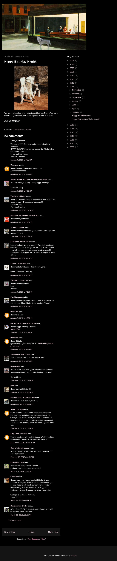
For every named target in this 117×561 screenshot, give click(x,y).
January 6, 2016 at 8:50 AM (21, 160)
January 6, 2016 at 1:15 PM (21, 222)
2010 (72, 143)
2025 (72, 61)
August (75, 101)
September (77, 97)
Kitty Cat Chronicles (18, 434)
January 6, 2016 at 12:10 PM (21, 210)
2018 (72, 79)
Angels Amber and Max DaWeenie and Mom (28, 179)
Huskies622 (15, 366)
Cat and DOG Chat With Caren (23, 323)
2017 (72, 83)
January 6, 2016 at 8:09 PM (21, 306)
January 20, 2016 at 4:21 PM (21, 404)
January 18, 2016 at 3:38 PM (21, 392)
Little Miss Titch (17, 462)
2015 (72, 125)
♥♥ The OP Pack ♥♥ (18, 263)
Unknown (14, 165)
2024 (72, 64)
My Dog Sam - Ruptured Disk (22, 397)
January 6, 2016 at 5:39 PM (21, 275)
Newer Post (9, 532)
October (75, 94)
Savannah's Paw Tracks (20, 354)
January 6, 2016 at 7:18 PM (21, 292)
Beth (12, 386)
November (76, 90)
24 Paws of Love (17, 227)
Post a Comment (14, 520)
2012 (72, 136)
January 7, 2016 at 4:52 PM (21, 318)
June (74, 105)
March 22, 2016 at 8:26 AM (20, 515)
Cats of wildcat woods (19, 448)
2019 (72, 76)
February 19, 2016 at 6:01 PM (22, 457)
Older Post (53, 532)
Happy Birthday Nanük (81, 115)
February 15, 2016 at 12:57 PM (22, 443)
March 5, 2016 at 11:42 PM (21, 472)
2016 (72, 87)
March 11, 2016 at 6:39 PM (21, 501)
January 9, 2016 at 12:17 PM (21, 380)
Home (32, 532)
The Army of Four (17, 196)
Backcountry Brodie (18, 506)
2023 (72, 68)
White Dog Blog (17, 409)
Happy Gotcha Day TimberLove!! (85, 119)
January (75, 112)
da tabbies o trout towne (20, 242)
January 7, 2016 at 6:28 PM (21, 333)
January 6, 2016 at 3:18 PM (21, 258)
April (74, 109)
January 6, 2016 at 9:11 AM (21, 174)
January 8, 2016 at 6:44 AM (21, 349)
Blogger (74, 556)
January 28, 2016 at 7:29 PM (21, 428)
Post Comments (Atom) (36, 539)
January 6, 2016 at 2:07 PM (21, 236)
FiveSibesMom (16, 297)
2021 (72, 72)
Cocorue (14, 477)
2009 (72, 147)
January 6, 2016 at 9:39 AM (21, 191)
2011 (72, 140)
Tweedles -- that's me (19, 280)
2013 (72, 132)
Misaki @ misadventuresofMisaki (24, 215)
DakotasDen (15, 329)
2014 (72, 129)
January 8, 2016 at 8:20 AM (21, 361)
